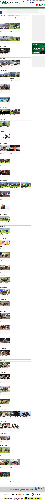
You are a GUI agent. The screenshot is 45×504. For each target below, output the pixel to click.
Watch (21, 7)
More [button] (32, 7)
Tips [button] (24, 7)
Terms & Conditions (19, 489)
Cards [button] (6, 7)
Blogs (30, 7)
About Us (8, 489)
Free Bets (32, 2)
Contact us (15, 489)
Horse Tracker (27, 7)
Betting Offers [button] (12, 7)
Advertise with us (12, 489)
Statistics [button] (18, 7)
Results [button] (8, 7)
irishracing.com (3, 15)
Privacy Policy (23, 489)
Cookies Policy (27, 489)
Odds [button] (16, 7)
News (3, 7)
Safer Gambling (36, 489)
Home (1, 7)
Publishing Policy (32, 489)
